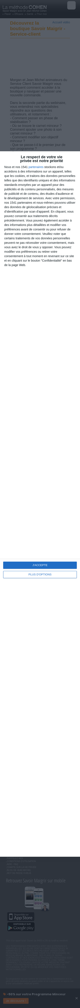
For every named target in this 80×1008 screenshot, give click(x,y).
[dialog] (40, 504)
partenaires (36, 166)
